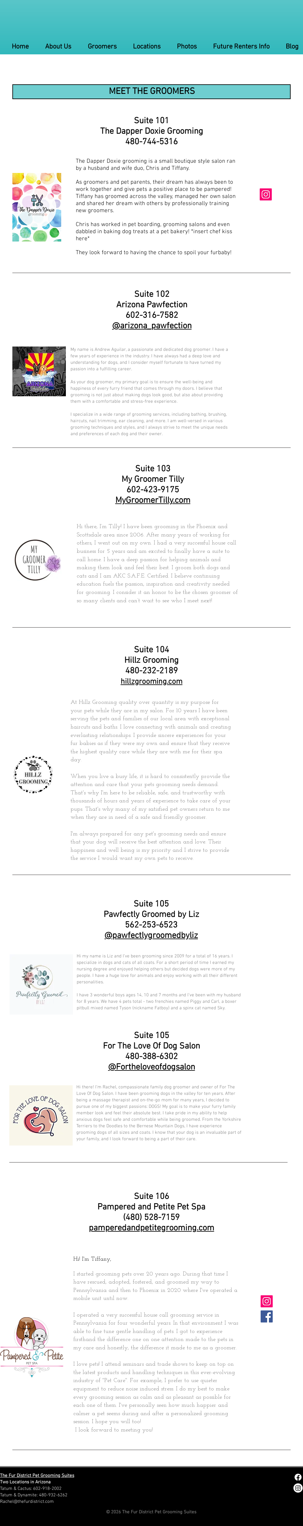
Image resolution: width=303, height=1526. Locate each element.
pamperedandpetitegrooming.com (151, 1228)
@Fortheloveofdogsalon (151, 1067)
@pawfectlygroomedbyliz (151, 936)
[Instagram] (266, 194)
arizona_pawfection (156, 326)
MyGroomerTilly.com (152, 500)
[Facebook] (267, 1316)
